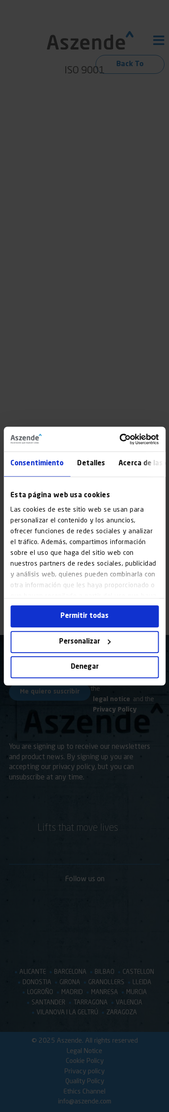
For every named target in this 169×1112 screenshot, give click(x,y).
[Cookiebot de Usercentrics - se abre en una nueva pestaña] (120, 439)
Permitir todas (84, 616)
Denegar (85, 667)
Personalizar (85, 642)
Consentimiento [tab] (37, 463)
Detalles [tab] (91, 463)
